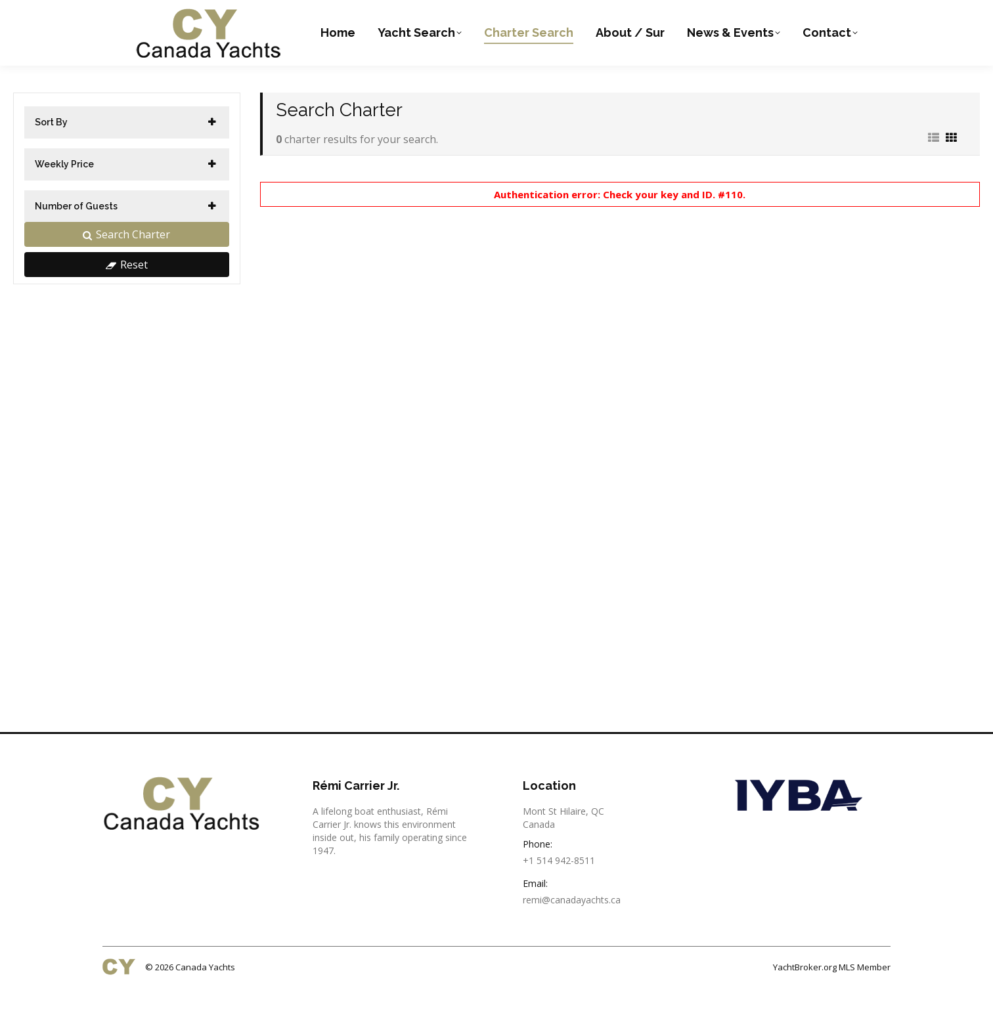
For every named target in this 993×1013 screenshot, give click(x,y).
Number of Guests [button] (76, 232)
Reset (127, 291)
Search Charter (126, 260)
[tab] (127, 148)
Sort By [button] (51, 148)
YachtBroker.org (805, 993)
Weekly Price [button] (64, 190)
